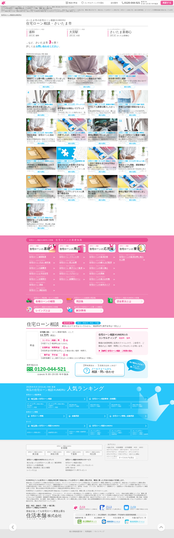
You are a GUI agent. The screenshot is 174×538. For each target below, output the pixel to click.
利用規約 (88, 531)
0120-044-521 (46, 369)
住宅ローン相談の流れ (73, 463)
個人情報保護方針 (75, 531)
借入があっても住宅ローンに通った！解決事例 (44, 463)
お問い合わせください (47, 46)
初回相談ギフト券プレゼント (76, 470)
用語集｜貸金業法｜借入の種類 (38, 468)
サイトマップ (99, 531)
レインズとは (32, 470)
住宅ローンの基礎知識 (35, 465)
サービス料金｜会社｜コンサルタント (79, 465)
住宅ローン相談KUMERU (11, 15)
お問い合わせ (70, 468)
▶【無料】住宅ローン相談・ (115, 350)
